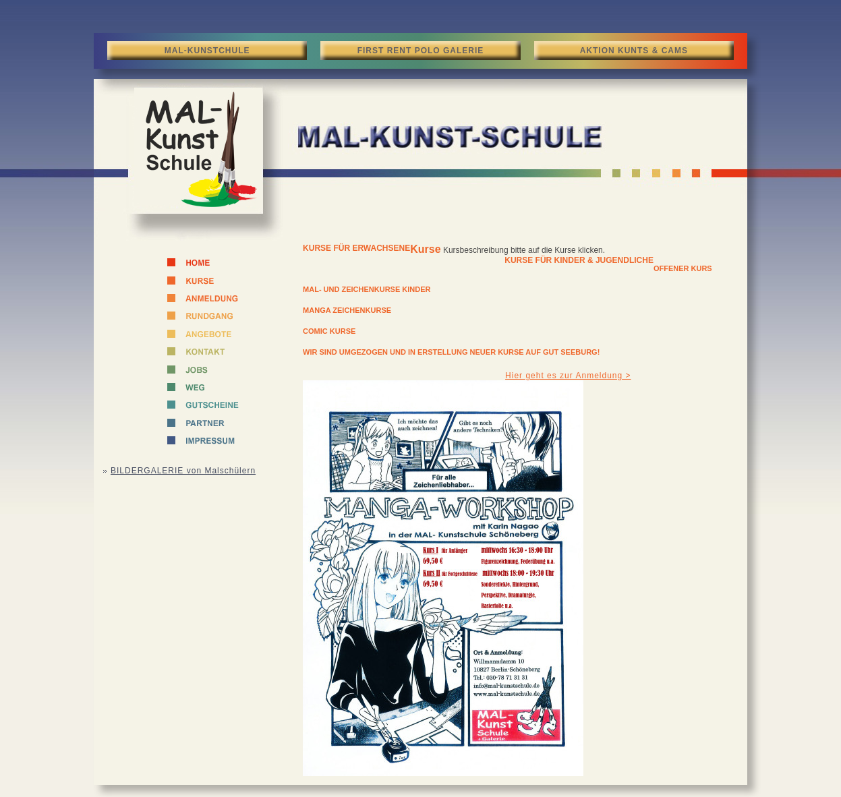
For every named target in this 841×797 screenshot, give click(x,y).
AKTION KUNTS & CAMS (634, 50)
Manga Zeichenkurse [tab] (347, 310)
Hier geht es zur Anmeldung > (568, 375)
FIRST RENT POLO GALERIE (420, 50)
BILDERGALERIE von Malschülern (183, 470)
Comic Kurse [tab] (329, 331)
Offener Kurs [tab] (683, 268)
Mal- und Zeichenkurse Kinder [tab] (366, 289)
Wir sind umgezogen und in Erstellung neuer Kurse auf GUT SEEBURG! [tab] (451, 352)
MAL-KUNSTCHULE (207, 50)
